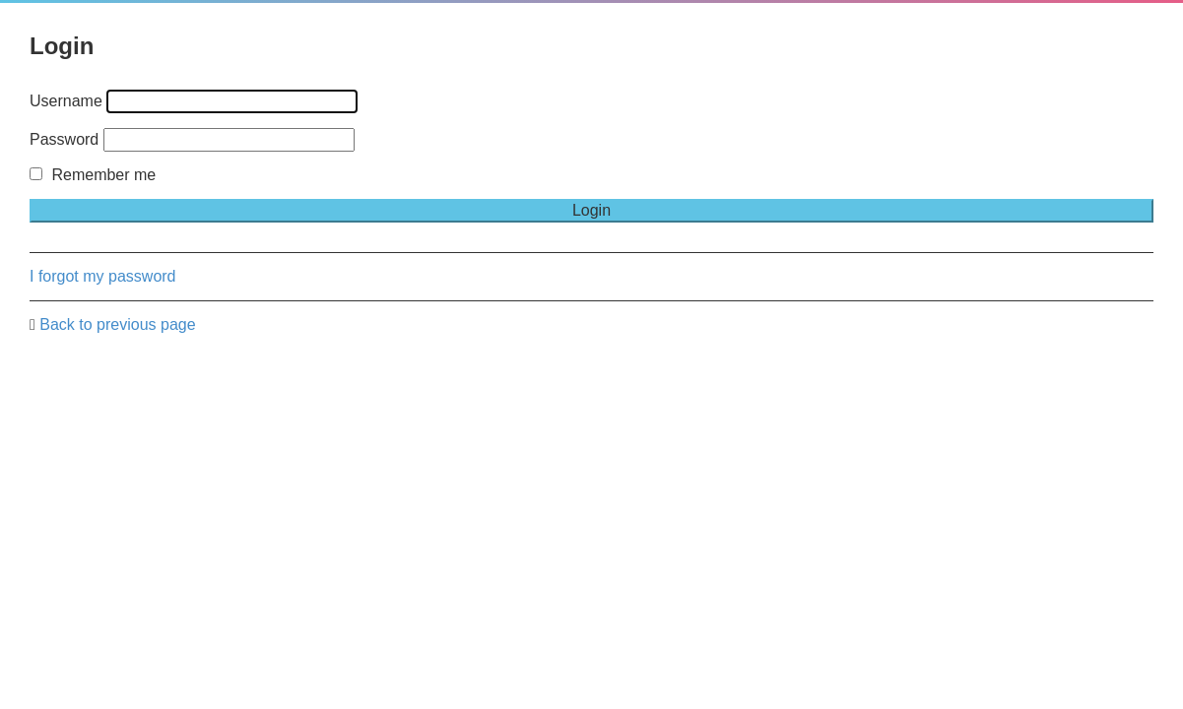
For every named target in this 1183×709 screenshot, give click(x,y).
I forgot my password (103, 276)
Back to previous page (117, 324)
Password (64, 139)
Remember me (93, 174)
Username (66, 101)
